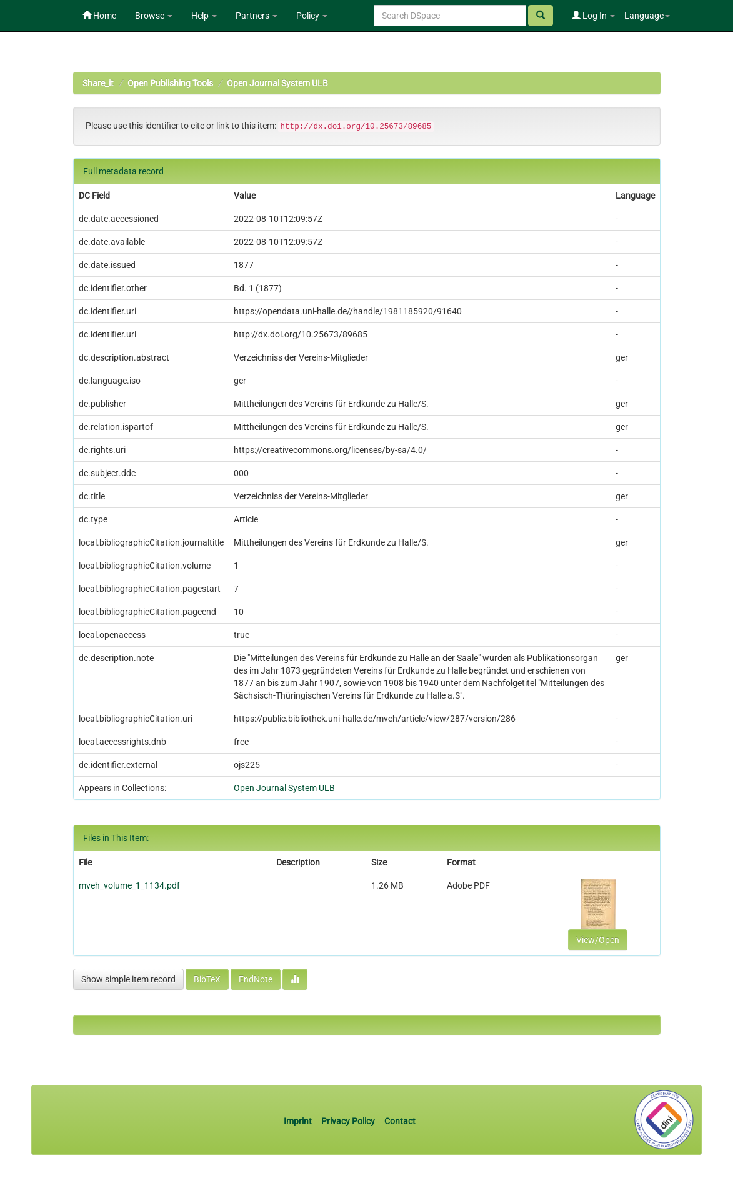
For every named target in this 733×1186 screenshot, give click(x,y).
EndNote (255, 979)
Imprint (299, 1121)
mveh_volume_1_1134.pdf (129, 885)
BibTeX (207, 979)
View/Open (597, 940)
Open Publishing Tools (170, 83)
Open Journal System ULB (277, 83)
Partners (256, 16)
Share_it (98, 83)
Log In (593, 16)
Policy (311, 16)
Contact (400, 1121)
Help (204, 16)
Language (647, 16)
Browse (153, 16)
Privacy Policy (348, 1121)
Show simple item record (128, 979)
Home (99, 16)
